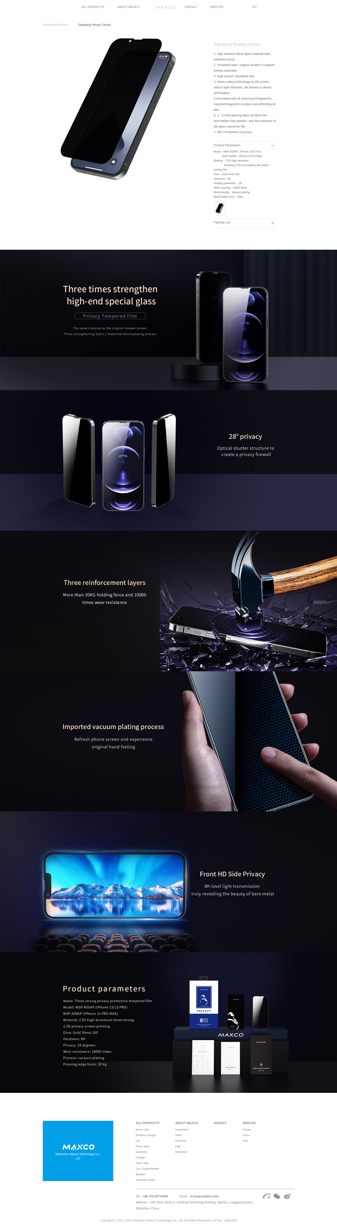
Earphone (141, 1152)
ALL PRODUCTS (92, 7)
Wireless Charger (146, 1135)
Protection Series (55, 24)
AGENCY (191, 7)
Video (178, 1135)
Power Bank (143, 1146)
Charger (140, 1157)
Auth (245, 1140)
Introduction (182, 1129)
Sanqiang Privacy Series (94, 24)
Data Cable (142, 1163)
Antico (246, 1135)
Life (138, 1140)
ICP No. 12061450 (224, 1220)
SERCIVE (216, 7)
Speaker (141, 1174)
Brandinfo (180, 1140)
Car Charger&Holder (147, 1168)
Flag (177, 1146)
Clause (247, 1129)
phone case (142, 1129)
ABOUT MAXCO (128, 7)
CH (254, 7)
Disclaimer (181, 1152)
